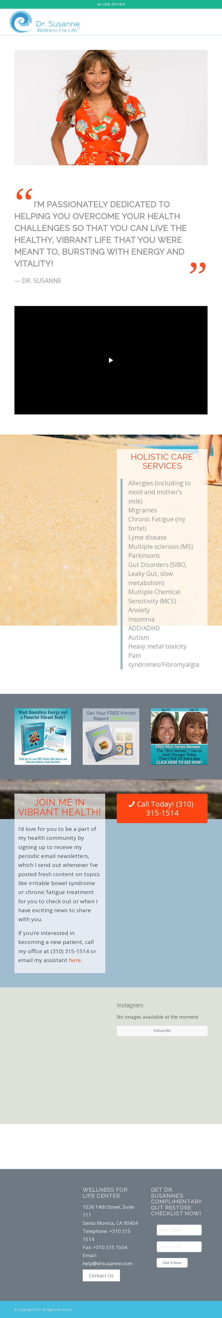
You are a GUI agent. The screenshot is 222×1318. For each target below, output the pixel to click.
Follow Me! (162, 1030)
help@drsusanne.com (107, 1263)
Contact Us (101, 1275)
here (75, 960)
